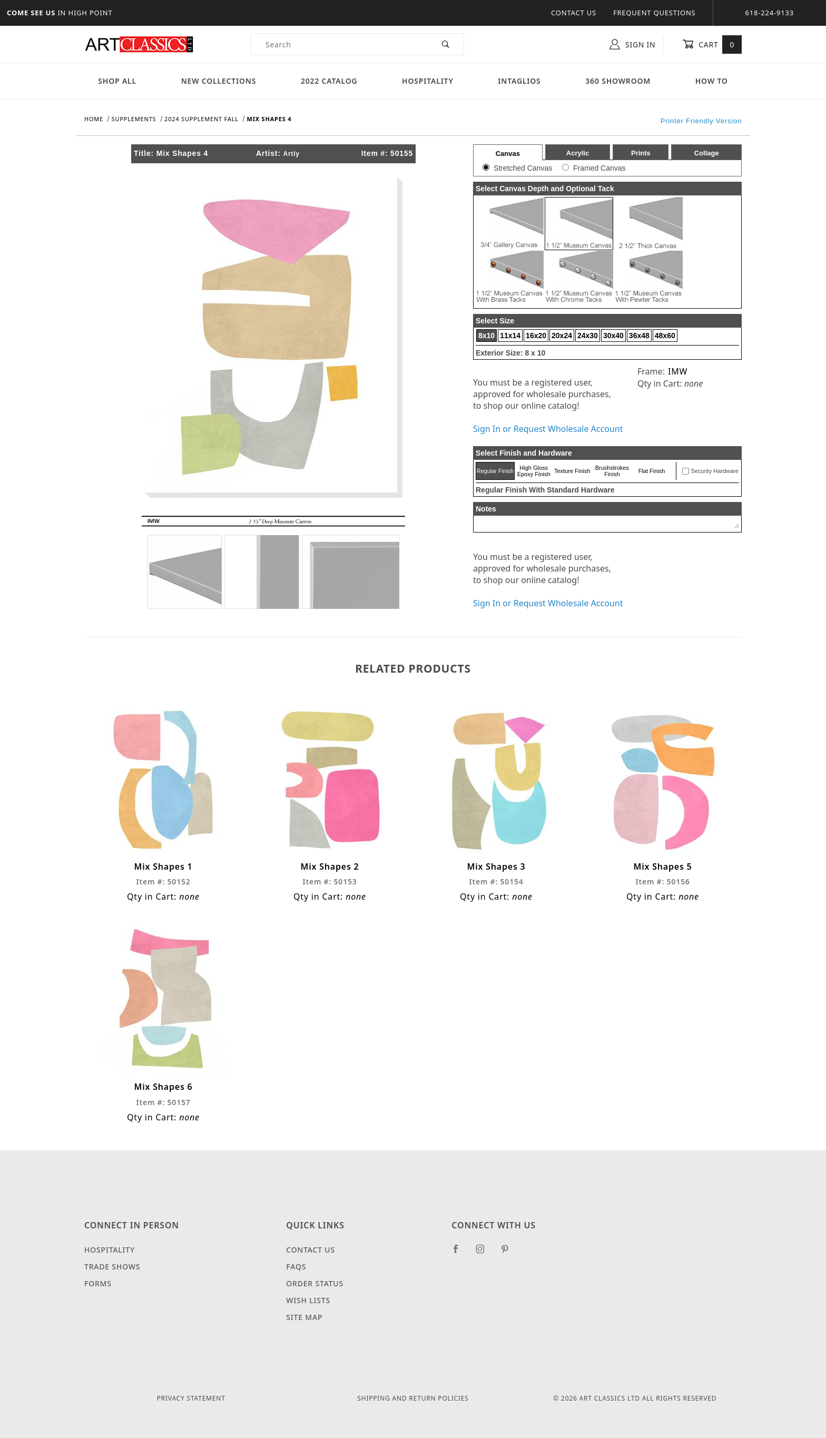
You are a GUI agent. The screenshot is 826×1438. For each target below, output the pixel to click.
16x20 (536, 335)
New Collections (219, 81)
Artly (291, 153)
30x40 (613, 335)
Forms (98, 1283)
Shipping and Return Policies (412, 1398)
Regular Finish (495, 471)
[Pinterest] (509, 1253)
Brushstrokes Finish (612, 471)
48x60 (665, 335)
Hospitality (428, 81)
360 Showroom (618, 81)
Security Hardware (714, 471)
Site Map (304, 1317)
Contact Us (573, 12)
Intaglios (519, 81)
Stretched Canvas (523, 168)
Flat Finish (651, 471)
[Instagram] (485, 1253)
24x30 (587, 335)
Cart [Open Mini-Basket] (712, 44)
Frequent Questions (654, 12)
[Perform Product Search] (446, 44)
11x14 (510, 335)
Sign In (632, 44)
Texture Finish (572, 471)
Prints (641, 153)
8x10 (486, 335)
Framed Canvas (599, 168)
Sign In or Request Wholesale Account (548, 429)
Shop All (117, 81)
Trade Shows (112, 1267)
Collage (706, 153)
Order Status (314, 1283)
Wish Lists (308, 1300)
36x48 (639, 335)
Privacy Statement (191, 1398)
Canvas (508, 153)
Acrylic (577, 153)
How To (711, 81)
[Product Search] (339, 44)
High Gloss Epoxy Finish (533, 471)
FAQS (296, 1267)
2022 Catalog (329, 81)
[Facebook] (460, 1253)
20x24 (562, 335)
